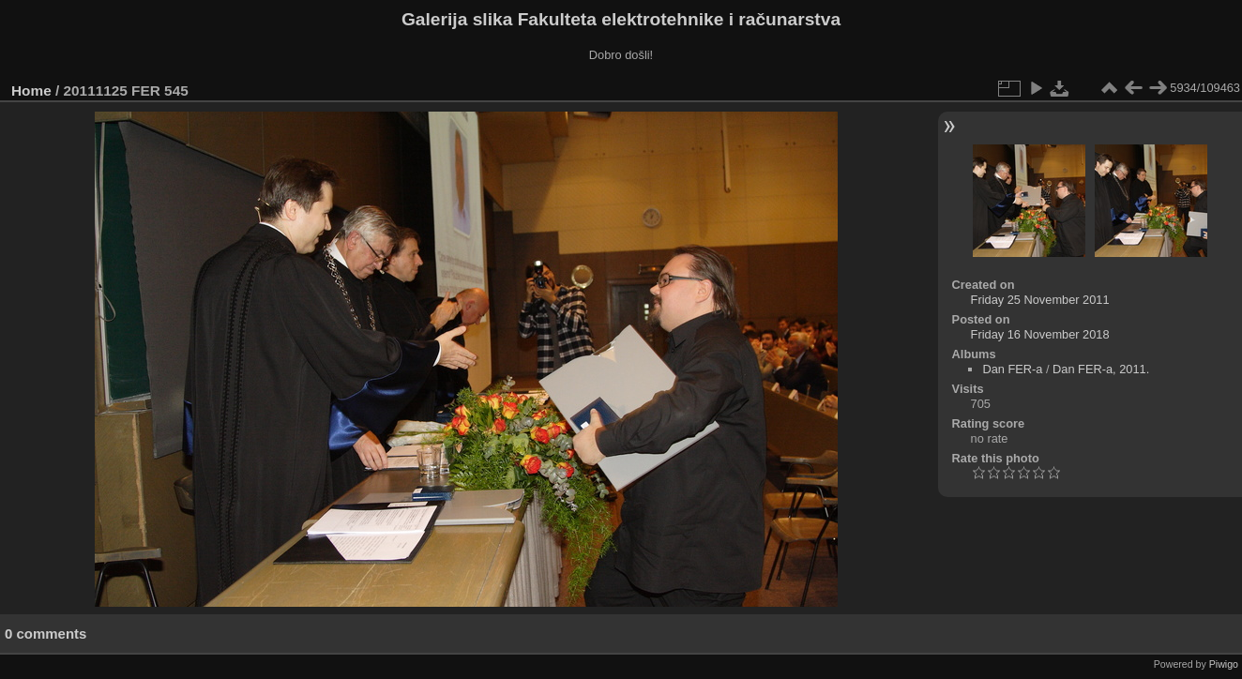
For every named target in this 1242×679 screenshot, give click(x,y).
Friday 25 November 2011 (1040, 300)
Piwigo (1223, 664)
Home (31, 90)
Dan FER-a (1012, 369)
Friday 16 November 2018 (1040, 334)
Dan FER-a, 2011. (1101, 369)
